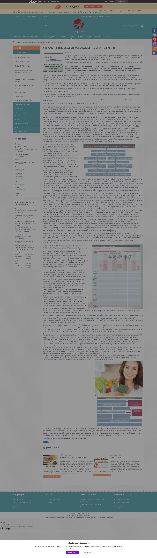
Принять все (72, 552)
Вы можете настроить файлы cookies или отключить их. (77, 548)
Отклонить (87, 552)
